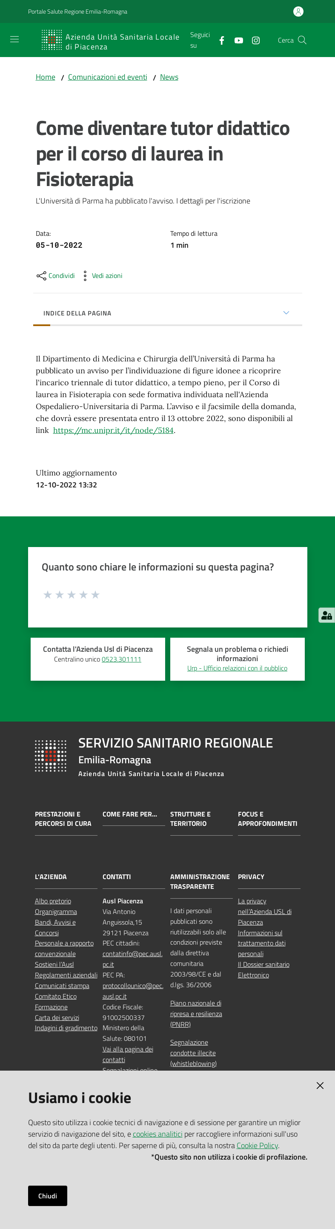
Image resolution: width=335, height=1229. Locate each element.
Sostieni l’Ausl (54, 964)
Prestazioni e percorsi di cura (63, 819)
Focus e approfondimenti (268, 819)
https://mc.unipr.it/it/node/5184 (113, 430)
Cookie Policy (257, 1145)
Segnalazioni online (130, 1070)
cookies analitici (158, 1134)
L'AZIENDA (51, 877)
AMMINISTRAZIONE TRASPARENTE (200, 881)
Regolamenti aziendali (66, 975)
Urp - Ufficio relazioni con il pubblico (237, 668)
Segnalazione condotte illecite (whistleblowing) (193, 1053)
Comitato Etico (56, 996)
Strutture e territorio (190, 819)
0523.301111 (121, 659)
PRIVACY (251, 877)
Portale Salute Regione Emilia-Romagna (77, 11)
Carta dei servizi (57, 1017)
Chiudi (47, 1196)
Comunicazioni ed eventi (107, 77)
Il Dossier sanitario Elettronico (263, 969)
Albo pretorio (53, 901)
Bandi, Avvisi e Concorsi (55, 927)
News (169, 77)
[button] (302, 40)
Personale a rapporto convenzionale (64, 948)
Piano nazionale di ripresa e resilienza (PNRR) (196, 1013)
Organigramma (56, 911)
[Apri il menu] (14, 39)
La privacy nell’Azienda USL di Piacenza (265, 911)
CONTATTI (117, 877)
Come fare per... (130, 814)
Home (45, 77)
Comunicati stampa (62, 985)
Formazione (51, 1007)
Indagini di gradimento (66, 1028)
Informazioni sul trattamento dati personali (262, 943)
